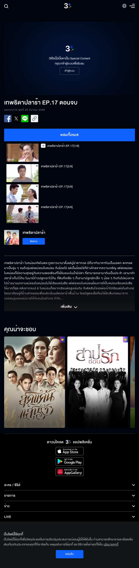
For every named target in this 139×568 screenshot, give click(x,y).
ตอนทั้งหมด (69, 135)
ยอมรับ (69, 554)
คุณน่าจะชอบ (20, 329)
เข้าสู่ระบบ (69, 71)
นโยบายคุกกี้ (111, 544)
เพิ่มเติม (69, 307)
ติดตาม (33, 241)
